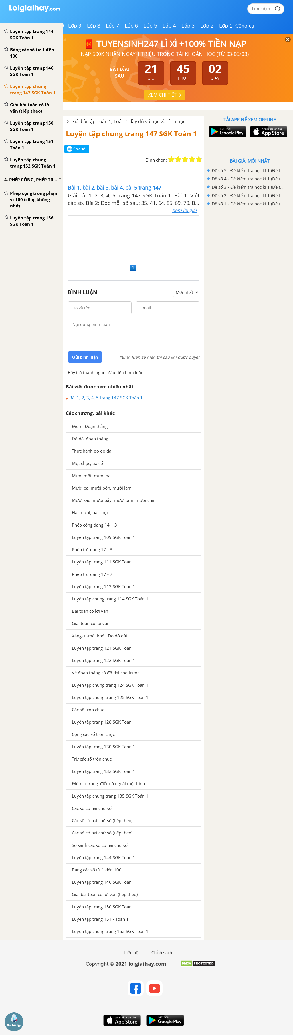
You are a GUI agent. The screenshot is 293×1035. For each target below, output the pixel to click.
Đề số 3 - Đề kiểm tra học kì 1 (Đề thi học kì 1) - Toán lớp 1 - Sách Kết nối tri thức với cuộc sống (249, 187)
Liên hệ (131, 953)
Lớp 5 (150, 25)
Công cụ (244, 25)
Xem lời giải (184, 210)
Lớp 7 (112, 25)
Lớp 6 (131, 25)
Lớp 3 (188, 25)
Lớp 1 (226, 25)
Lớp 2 (207, 25)
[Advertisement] (133, 239)
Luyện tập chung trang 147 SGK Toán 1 (131, 133)
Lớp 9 (75, 25)
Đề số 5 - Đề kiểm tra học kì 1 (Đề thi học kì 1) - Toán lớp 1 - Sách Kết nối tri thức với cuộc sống (249, 170)
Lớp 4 (169, 25)
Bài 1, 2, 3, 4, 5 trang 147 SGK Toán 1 (106, 397)
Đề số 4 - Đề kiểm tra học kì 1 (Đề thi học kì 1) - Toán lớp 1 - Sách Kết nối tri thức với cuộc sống (249, 179)
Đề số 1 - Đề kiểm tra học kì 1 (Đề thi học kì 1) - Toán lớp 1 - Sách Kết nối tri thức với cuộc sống (249, 204)
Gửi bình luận (85, 357)
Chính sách (161, 953)
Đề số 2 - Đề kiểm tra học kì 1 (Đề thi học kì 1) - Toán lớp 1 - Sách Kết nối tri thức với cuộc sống (249, 195)
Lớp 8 (93, 25)
